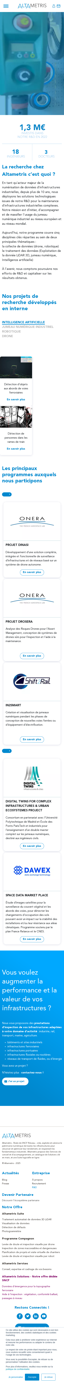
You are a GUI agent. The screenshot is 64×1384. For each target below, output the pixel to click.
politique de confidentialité (17, 1369)
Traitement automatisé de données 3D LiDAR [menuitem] (27, 1219)
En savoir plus (16, 399)
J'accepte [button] (32, 1377)
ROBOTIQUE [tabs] (11, 331)
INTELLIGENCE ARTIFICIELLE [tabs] (23, 322)
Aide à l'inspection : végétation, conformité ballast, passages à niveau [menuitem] (30, 1296)
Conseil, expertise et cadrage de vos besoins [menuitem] (26, 1269)
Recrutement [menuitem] (39, 1183)
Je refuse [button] (48, 1377)
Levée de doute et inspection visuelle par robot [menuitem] (28, 1256)
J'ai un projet (16, 1081)
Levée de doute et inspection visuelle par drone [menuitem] (28, 1244)
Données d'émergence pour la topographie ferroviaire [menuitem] (26, 1288)
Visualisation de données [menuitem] (15, 1223)
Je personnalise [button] (16, 1377)
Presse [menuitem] (5, 1183)
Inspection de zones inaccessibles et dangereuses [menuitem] (29, 1248)
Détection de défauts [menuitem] (13, 1227)
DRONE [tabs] (7, 336)
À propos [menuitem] (37, 1180)
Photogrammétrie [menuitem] (11, 1231)
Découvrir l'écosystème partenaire (20, 1200)
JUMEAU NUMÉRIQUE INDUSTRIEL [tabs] (28, 327)
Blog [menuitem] (4, 1180)
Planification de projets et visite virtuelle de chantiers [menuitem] (31, 1252)
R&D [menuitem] (34, 1187)
